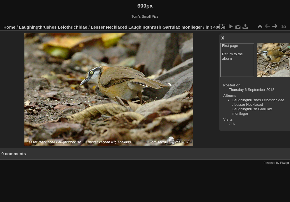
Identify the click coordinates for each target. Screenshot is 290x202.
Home (9, 27)
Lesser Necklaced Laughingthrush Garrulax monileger (146, 27)
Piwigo (284, 162)
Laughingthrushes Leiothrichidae (53, 27)
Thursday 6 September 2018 (251, 90)
